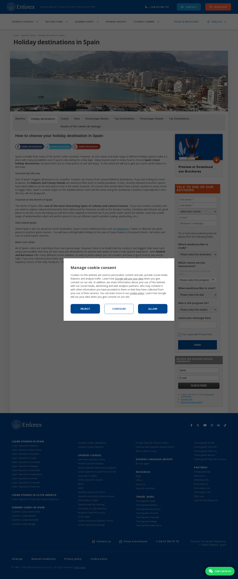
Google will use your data (129, 278)
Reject (85, 308)
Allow (152, 308)
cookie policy (137, 293)
